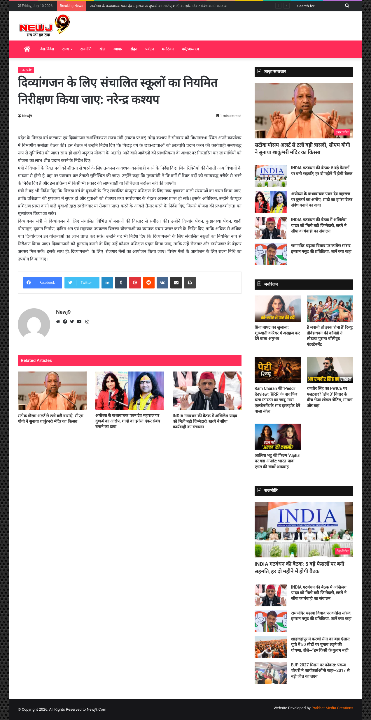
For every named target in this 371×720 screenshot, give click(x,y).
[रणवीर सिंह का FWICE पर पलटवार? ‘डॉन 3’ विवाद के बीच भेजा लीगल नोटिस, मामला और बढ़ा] (330, 370)
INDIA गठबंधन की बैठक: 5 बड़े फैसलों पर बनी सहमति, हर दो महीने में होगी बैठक (149, 6)
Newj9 (27, 116)
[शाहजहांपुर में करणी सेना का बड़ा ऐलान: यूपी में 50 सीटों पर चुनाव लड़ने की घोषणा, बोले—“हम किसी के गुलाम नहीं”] (271, 647)
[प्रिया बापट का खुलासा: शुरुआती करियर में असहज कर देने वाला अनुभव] (278, 308)
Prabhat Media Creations (332, 708)
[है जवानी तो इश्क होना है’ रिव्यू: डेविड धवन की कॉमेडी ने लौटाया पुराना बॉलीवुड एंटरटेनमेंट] (330, 308)
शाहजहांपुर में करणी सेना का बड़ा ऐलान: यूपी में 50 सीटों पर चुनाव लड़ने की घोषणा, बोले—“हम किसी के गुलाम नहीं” (321, 645)
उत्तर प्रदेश (26, 70)
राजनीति (85, 49)
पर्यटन (149, 49)
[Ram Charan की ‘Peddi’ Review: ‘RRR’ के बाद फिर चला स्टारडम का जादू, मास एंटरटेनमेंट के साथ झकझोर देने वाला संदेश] (278, 370)
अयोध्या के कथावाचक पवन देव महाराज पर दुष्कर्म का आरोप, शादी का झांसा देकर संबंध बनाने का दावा (127, 421)
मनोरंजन (168, 49)
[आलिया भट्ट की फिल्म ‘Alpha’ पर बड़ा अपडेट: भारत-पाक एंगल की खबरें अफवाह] (278, 437)
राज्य (65, 49)
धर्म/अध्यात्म (190, 49)
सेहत (133, 49)
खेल (102, 49)
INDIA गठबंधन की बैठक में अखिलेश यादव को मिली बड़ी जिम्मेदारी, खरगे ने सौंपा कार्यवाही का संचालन (205, 421)
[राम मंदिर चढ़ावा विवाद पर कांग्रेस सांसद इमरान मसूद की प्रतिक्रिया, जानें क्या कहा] (271, 254)
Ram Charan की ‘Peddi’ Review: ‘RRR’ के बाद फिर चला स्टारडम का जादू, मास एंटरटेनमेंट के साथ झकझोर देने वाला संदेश (277, 399)
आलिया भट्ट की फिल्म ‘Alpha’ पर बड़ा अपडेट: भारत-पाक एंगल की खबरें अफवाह (277, 461)
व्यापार (117, 49)
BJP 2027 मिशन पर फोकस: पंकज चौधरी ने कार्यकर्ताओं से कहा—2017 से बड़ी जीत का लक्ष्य (320, 671)
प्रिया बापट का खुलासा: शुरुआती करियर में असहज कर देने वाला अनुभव (277, 333)
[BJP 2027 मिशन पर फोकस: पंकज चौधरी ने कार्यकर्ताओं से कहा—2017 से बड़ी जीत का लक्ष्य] (271, 673)
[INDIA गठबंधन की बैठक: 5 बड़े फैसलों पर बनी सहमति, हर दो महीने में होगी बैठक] (271, 176)
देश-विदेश (47, 49)
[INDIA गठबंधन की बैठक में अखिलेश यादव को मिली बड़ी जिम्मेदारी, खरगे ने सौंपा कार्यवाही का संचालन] (207, 391)
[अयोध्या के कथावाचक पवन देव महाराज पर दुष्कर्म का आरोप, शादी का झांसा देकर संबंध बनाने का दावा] (129, 391)
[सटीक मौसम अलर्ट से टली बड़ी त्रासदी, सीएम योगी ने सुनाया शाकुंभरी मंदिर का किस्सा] (52, 391)
